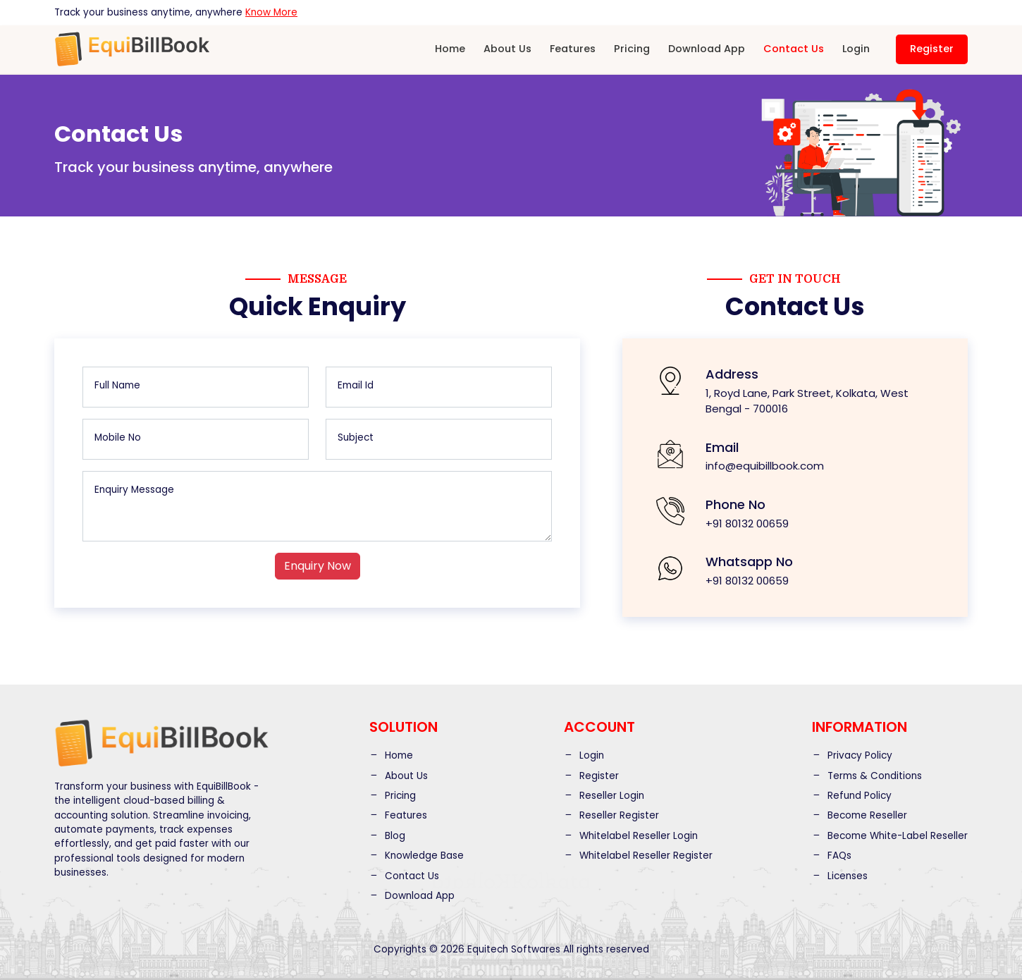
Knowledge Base (416, 855)
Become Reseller (859, 815)
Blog (387, 836)
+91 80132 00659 (747, 523)
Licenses (840, 876)
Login (856, 49)
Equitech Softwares (513, 949)
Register (932, 49)
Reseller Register (611, 815)
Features (573, 49)
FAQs (831, 855)
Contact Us (793, 49)
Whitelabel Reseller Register (638, 855)
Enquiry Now (317, 566)
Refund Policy (852, 795)
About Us (507, 49)
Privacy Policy (852, 755)
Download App (706, 49)
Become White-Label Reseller (890, 836)
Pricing (632, 49)
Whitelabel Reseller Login (631, 836)
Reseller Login (604, 795)
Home (450, 49)
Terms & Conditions (867, 776)
